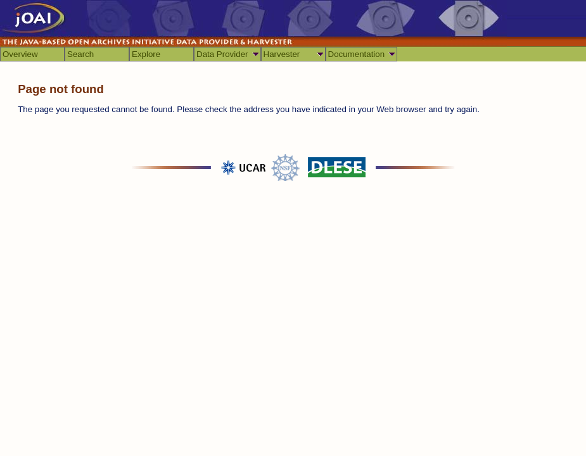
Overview (20, 54)
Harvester (282, 54)
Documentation (356, 54)
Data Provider (222, 54)
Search (80, 54)
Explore (146, 54)
